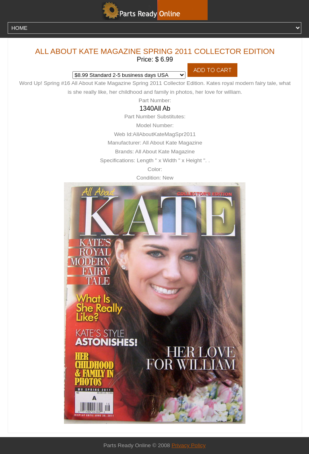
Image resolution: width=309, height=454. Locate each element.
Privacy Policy (188, 445)
